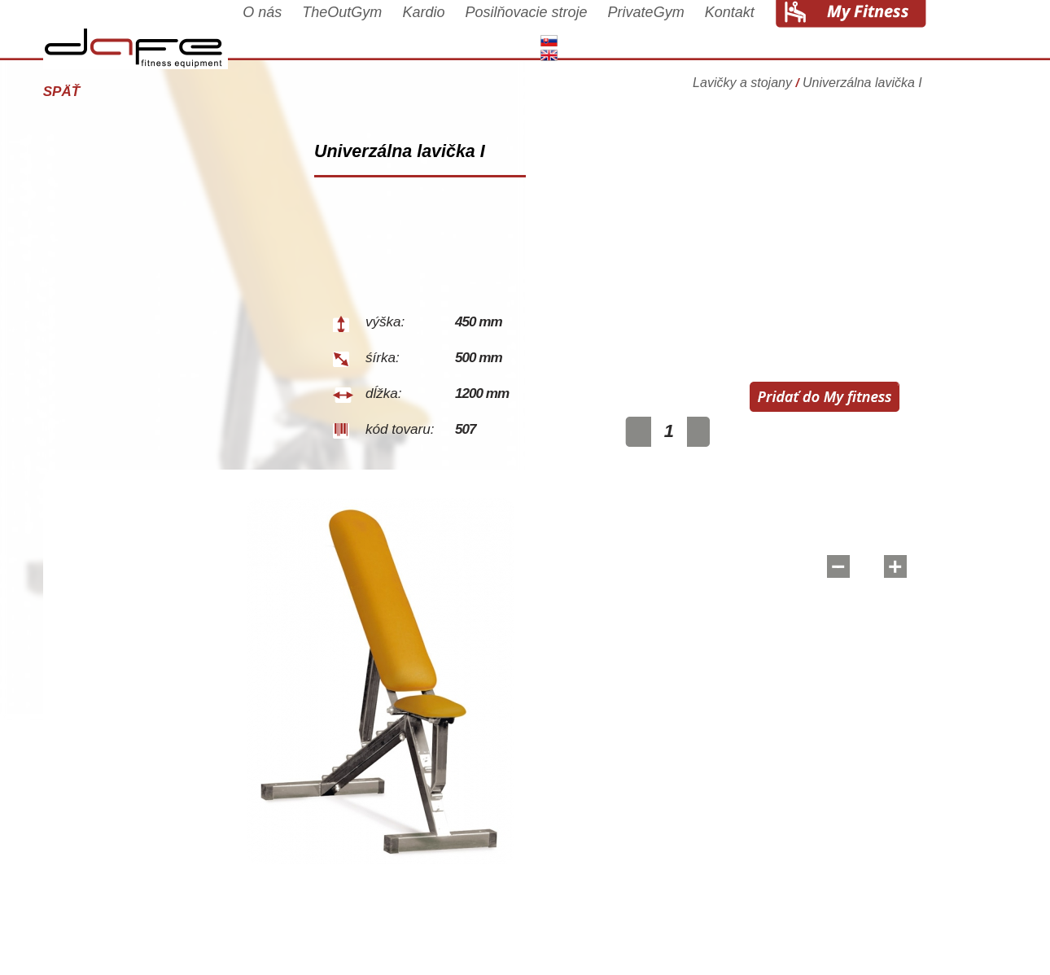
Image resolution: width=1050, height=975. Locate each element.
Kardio (458, 34)
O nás (296, 34)
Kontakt (764, 34)
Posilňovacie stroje (561, 34)
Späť (95, 91)
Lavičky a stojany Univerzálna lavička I (841, 85)
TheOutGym (377, 34)
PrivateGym (680, 34)
